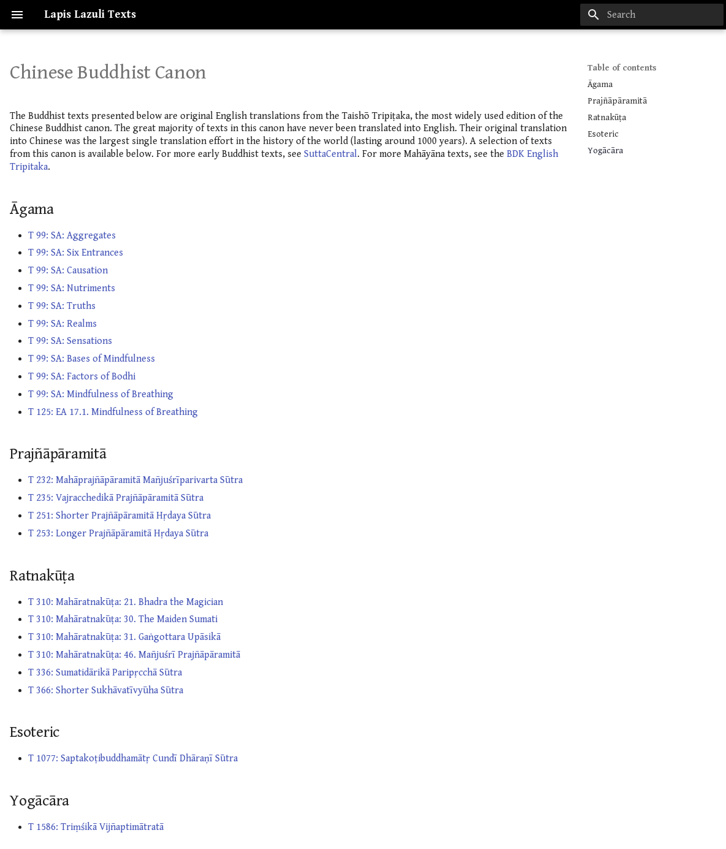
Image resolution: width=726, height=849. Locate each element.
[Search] (652, 15)
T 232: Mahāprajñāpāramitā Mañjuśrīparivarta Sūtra (135, 480)
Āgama (600, 84)
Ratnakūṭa (607, 118)
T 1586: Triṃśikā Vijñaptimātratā (96, 827)
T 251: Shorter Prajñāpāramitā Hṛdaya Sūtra (119, 516)
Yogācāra (605, 151)
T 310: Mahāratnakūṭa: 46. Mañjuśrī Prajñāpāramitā (134, 655)
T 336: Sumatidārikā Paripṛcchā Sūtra (105, 673)
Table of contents (622, 68)
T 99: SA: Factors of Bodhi (81, 377)
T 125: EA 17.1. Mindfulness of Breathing (113, 412)
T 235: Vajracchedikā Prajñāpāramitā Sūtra (115, 498)
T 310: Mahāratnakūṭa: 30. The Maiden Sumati (122, 619)
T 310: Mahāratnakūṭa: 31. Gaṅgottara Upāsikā (124, 637)
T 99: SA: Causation (68, 270)
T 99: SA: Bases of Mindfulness (91, 359)
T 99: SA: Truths (62, 306)
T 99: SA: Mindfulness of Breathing (100, 394)
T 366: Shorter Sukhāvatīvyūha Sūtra (105, 690)
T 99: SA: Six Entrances (75, 253)
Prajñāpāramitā (617, 101)
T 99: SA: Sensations (70, 341)
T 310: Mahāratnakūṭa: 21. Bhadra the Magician (125, 602)
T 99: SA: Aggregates (72, 236)
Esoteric (603, 134)
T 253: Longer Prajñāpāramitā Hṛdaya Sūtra (118, 533)
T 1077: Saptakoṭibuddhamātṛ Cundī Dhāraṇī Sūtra (133, 758)
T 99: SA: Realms (62, 324)
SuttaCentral (330, 154)
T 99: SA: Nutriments (71, 288)
